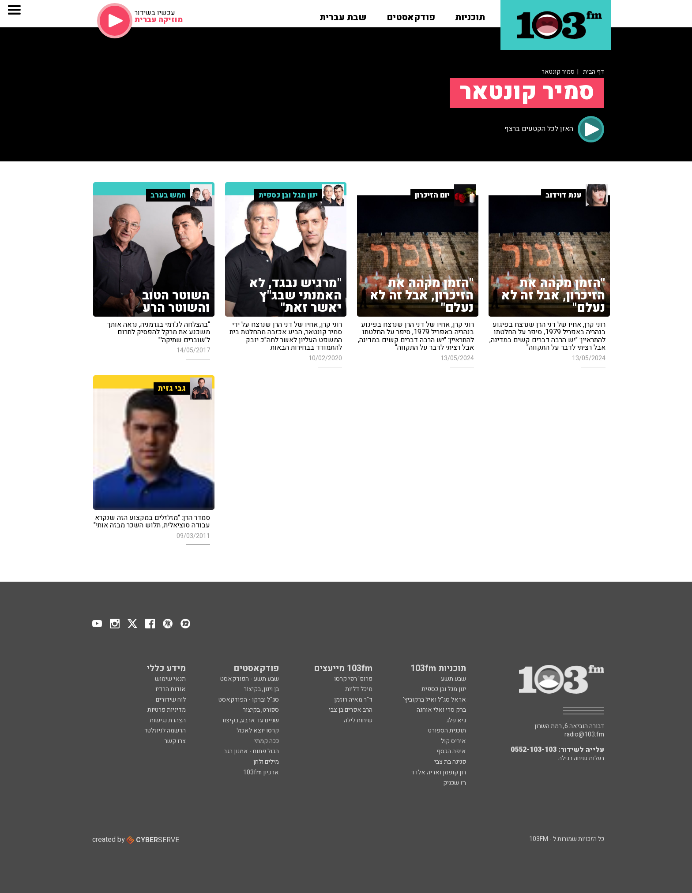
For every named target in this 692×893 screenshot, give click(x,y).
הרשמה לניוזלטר (165, 730)
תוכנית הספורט (447, 730)
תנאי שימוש (170, 679)
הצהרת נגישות (168, 720)
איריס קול (453, 741)
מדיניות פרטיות (166, 709)
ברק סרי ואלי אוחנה (441, 709)
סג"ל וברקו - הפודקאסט (248, 699)
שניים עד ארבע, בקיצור (250, 720)
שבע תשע (453, 679)
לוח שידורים (171, 699)
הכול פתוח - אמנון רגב (251, 751)
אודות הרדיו (170, 689)
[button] (470, 14)
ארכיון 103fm (261, 772)
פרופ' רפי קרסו (353, 679)
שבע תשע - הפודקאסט (249, 679)
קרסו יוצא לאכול (258, 730)
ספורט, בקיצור (261, 709)
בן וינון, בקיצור (261, 689)
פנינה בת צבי (450, 761)
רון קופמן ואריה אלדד (438, 772)
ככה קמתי (266, 741)
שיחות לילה (358, 720)
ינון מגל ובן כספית (443, 689)
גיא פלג (456, 720)
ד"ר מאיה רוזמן (353, 699)
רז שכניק (454, 783)
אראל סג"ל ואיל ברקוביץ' (434, 699)
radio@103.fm (584, 735)
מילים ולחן (266, 761)
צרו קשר (175, 741)
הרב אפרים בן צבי (350, 709)
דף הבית (593, 71)
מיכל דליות (358, 689)
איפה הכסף (451, 751)
